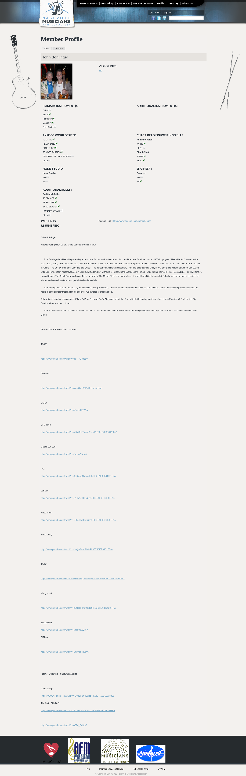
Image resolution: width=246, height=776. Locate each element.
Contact (59, 48)
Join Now (154, 12)
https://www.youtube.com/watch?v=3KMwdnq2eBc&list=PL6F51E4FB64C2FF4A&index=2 (83, 578)
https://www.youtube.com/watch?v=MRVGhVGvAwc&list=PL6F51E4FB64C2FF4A (79, 432)
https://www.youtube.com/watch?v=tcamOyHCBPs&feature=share (71, 388)
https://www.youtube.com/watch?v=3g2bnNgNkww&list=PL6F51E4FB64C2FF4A (78, 476)
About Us (187, 3)
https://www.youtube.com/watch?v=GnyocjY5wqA (64, 454)
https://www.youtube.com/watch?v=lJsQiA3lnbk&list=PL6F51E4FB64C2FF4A (77, 549)
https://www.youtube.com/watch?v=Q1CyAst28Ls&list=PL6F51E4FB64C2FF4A (78, 498)
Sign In (167, 12)
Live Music (123, 3)
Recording (107, 3)
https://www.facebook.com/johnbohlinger (132, 221)
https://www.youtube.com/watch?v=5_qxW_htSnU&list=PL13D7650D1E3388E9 (78, 710)
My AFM (161, 769)
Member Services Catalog (111, 769)
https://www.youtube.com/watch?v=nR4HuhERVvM (64, 410)
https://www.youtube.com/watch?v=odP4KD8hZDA (64, 359)
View (48, 48)
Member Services (143, 3)
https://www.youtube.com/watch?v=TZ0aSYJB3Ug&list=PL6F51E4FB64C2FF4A (78, 520)
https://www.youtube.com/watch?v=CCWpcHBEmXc (65, 652)
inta (100, 70)
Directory (173, 3)
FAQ (88, 769)
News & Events (89, 3)
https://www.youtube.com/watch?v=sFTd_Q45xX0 (64, 725)
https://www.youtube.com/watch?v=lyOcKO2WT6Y (64, 630)
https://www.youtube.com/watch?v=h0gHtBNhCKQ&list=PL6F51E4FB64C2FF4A (78, 608)
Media (160, 3)
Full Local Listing (140, 769)
